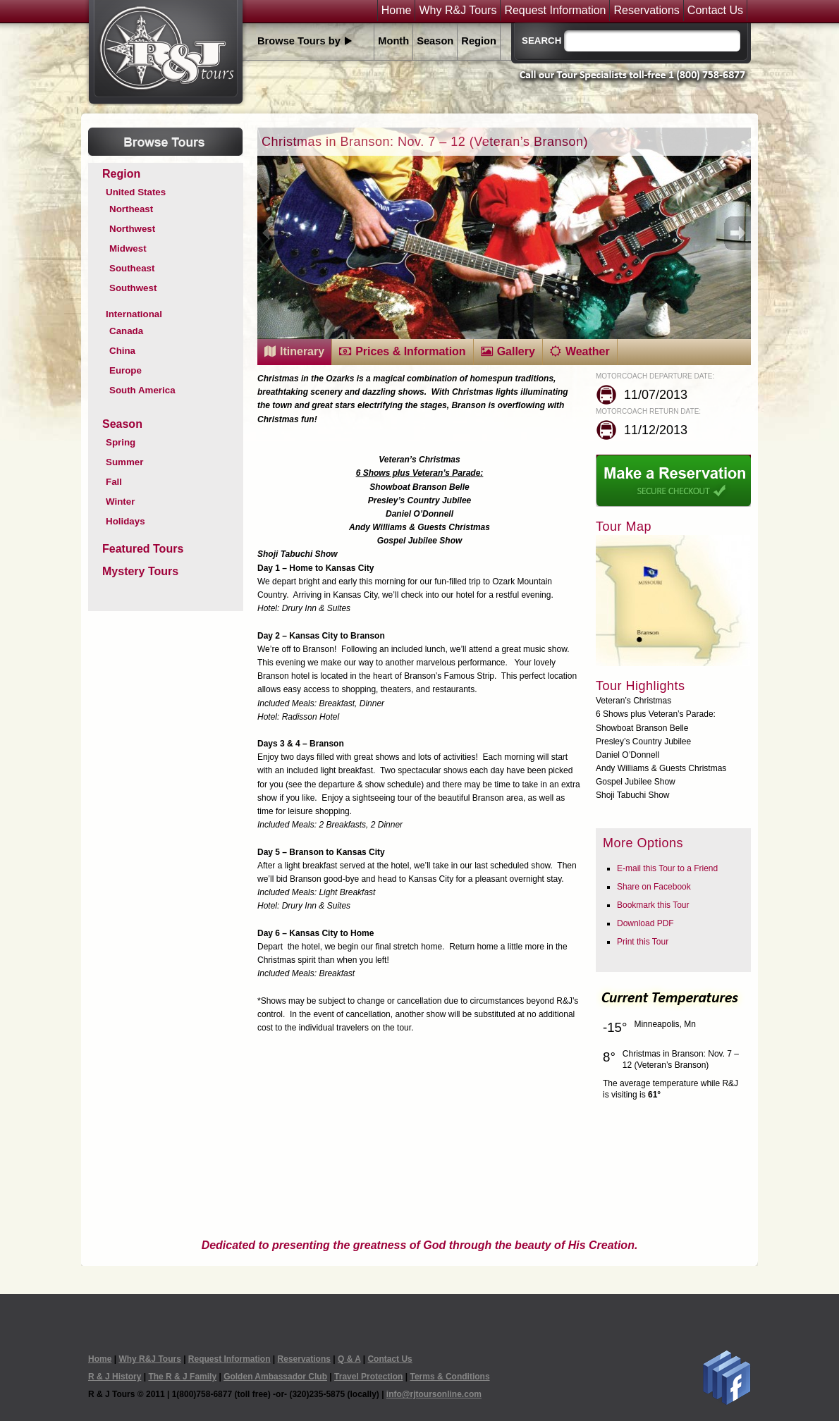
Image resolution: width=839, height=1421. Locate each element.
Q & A (349, 1359)
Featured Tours (142, 549)
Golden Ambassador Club (275, 1377)
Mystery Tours (140, 571)
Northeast (131, 209)
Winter (120, 501)
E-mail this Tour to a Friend (667, 868)
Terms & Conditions (449, 1377)
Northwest (132, 228)
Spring (120, 442)
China (122, 350)
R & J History (114, 1377)
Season (435, 41)
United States (136, 192)
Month (393, 41)
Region (478, 41)
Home (396, 10)
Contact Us (715, 10)
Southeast (131, 268)
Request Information (555, 10)
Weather (587, 351)
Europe (125, 370)
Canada (126, 331)
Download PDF (645, 923)
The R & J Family (182, 1377)
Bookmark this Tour (653, 905)
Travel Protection (368, 1377)
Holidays (125, 521)
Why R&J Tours (457, 10)
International (134, 314)
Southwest (133, 288)
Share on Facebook (654, 887)
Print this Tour (642, 942)
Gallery (516, 351)
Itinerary (302, 351)
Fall (114, 481)
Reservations (646, 10)
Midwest (128, 248)
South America (142, 390)
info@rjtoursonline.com (434, 1394)
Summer (124, 462)
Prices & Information (410, 351)
